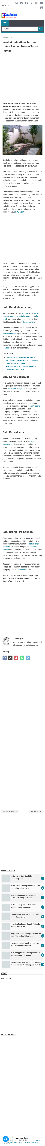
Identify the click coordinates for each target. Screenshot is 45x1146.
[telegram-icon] (21, 3)
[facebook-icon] (26, 3)
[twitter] (10, 658)
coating (6, 348)
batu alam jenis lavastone (20, 316)
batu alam (19, 212)
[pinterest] (16, 658)
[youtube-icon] (41, 3)
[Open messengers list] (6, 1139)
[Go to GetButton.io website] (6, 1143)
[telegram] (28, 658)
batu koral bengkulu (16, 389)
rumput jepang (34, 406)
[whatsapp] (22, 658)
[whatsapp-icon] (16, 3)
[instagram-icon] (36, 3)
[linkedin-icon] (41, 8)
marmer (25, 313)
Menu (5, 23)
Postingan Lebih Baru (10, 811)
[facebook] (5, 658)
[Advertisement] (22, 77)
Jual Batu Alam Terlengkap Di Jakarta (20, 357)
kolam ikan (21, 570)
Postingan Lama (36, 811)
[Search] (20, 29)
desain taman (28, 322)
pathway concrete (10, 333)
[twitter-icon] (31, 3)
